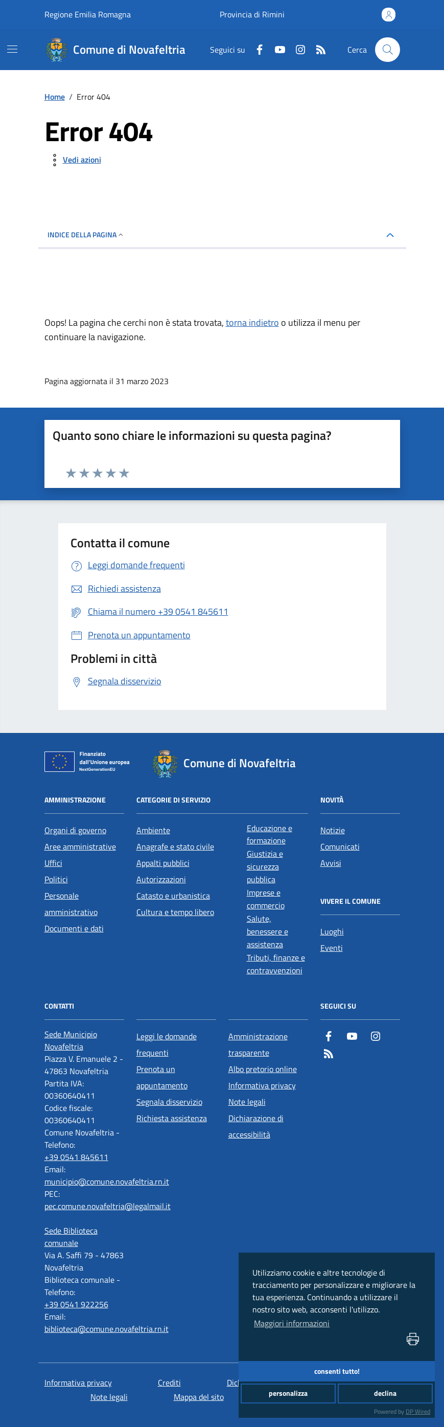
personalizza (288, 1393)
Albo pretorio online (262, 1069)
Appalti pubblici (163, 863)
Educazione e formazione (269, 834)
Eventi (331, 948)
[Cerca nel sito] (387, 49)
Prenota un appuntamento (162, 1077)
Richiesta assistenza (171, 1118)
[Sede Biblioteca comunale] (84, 1236)
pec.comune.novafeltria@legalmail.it (107, 1206)
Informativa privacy (262, 1085)
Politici (56, 879)
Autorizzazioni (161, 879)
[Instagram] (296, 49)
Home (54, 97)
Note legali (247, 1102)
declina (385, 1393)
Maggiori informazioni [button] (292, 1323)
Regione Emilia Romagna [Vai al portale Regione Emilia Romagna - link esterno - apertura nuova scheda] (87, 14)
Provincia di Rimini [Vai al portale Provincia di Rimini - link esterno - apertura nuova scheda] (252, 14)
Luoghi (332, 931)
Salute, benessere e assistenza (267, 931)
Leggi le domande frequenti (166, 1044)
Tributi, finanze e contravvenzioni (276, 963)
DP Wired (418, 1411)
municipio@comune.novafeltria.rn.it (106, 1181)
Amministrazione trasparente (258, 1044)
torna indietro (252, 322)
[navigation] (12, 49)
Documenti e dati (74, 928)
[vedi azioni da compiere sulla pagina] (73, 160)
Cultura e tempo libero (175, 912)
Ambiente (153, 830)
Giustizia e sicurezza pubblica (265, 866)
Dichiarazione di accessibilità (256, 1126)
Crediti (169, 1382)
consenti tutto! (337, 1371)
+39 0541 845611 (76, 1157)
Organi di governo (75, 830)
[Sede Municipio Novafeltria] (84, 1040)
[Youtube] (276, 49)
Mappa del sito (199, 1397)
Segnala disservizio (169, 1102)
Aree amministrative (80, 846)
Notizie (332, 830)
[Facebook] (255, 49)
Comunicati (340, 846)
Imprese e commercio (266, 898)
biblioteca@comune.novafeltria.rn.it (106, 1329)
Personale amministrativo (71, 903)
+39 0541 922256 (76, 1304)
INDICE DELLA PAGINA (86, 234)
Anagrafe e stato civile (175, 846)
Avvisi (330, 863)
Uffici (53, 863)
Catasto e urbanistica (173, 895)
